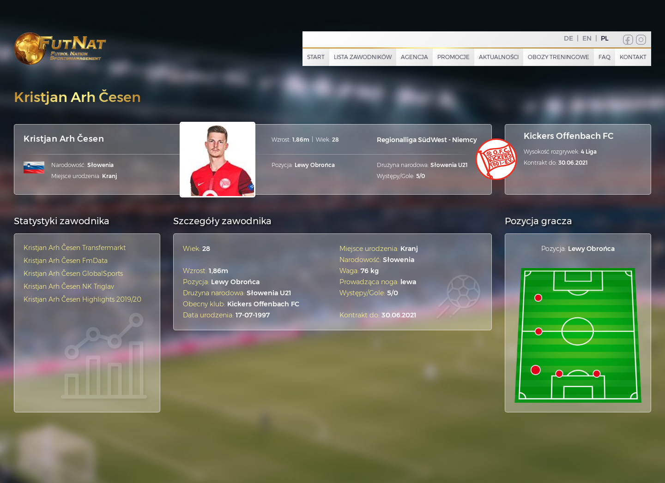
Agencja (414, 57)
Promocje (453, 57)
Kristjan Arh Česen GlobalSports (73, 273)
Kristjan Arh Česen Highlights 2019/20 (82, 299)
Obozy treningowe (558, 57)
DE (568, 38)
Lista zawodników (363, 57)
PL (605, 38)
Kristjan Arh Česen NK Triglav (69, 286)
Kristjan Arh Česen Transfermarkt (75, 248)
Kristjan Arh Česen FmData (66, 260)
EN (587, 38)
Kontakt (633, 57)
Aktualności (499, 57)
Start (316, 57)
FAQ (604, 57)
